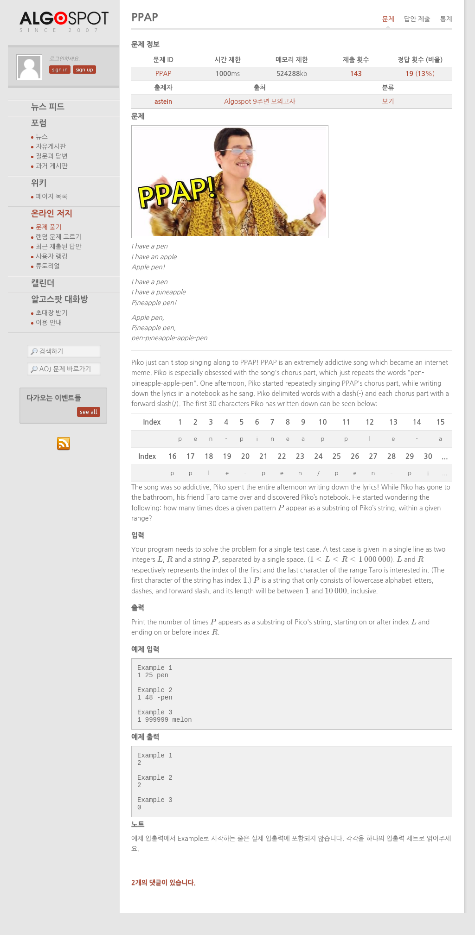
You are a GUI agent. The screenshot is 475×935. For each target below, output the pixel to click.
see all (88, 412)
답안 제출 (417, 19)
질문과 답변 (52, 156)
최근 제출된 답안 (59, 246)
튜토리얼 (48, 266)
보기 (388, 101)
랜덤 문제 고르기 (59, 237)
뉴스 (42, 137)
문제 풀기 (49, 227)
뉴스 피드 (47, 107)
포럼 (39, 123)
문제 (388, 19)
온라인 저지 (51, 214)
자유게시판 (51, 146)
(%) (420, 73)
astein (163, 101)
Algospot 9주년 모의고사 (259, 101)
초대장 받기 (52, 313)
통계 (446, 19)
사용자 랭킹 (52, 256)
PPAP (163, 73)
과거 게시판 (52, 166)
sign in (60, 69)
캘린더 (42, 283)
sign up (84, 69)
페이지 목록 (52, 196)
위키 (39, 183)
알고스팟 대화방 (59, 299)
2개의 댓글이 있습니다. (163, 905)
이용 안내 (49, 322)
